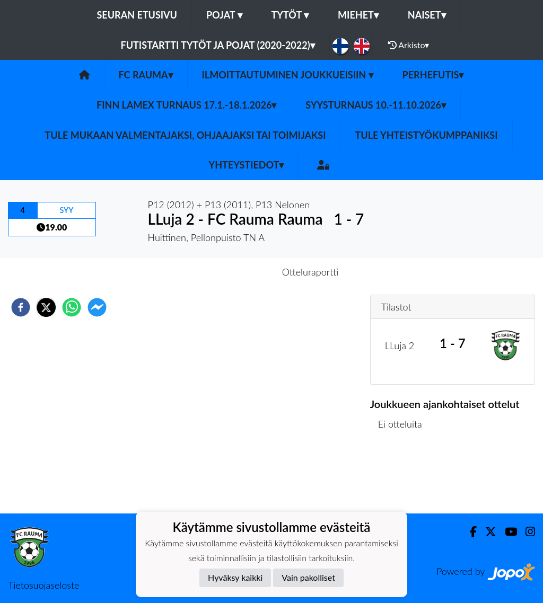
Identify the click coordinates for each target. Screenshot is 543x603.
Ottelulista (404, 478)
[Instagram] (526, 531)
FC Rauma (146, 75)
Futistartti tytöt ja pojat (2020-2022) (218, 45)
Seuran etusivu (137, 15)
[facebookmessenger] (97, 307)
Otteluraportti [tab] (310, 272)
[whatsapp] (71, 307)
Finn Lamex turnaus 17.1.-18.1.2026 (186, 105)
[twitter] (46, 307)
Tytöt (290, 15)
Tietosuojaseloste (43, 585)
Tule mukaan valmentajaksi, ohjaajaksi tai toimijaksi (185, 135)
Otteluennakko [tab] (235, 272)
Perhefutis (433, 75)
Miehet (358, 15)
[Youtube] (506, 531)
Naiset (427, 15)
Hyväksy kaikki (235, 577)
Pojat (224, 15)
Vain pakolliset (308, 577)
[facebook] (20, 307)
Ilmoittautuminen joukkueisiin (287, 75)
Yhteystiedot (246, 165)
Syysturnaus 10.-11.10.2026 (375, 105)
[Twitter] (486, 531)
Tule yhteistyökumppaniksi (426, 135)
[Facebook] (469, 531)
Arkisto (409, 45)
